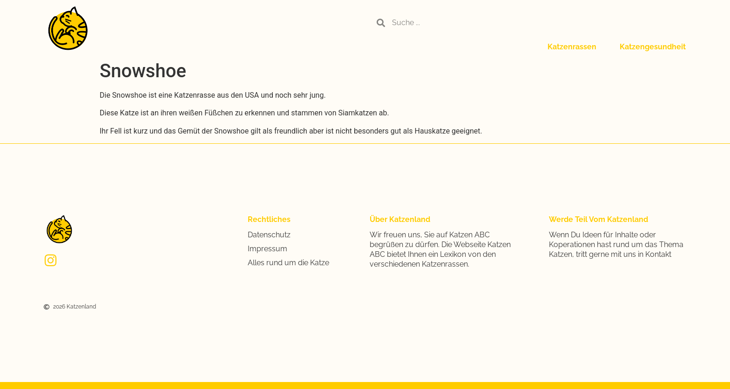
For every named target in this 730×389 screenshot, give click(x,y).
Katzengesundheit (653, 46)
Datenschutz (269, 234)
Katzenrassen (572, 46)
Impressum (267, 248)
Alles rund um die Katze (288, 262)
